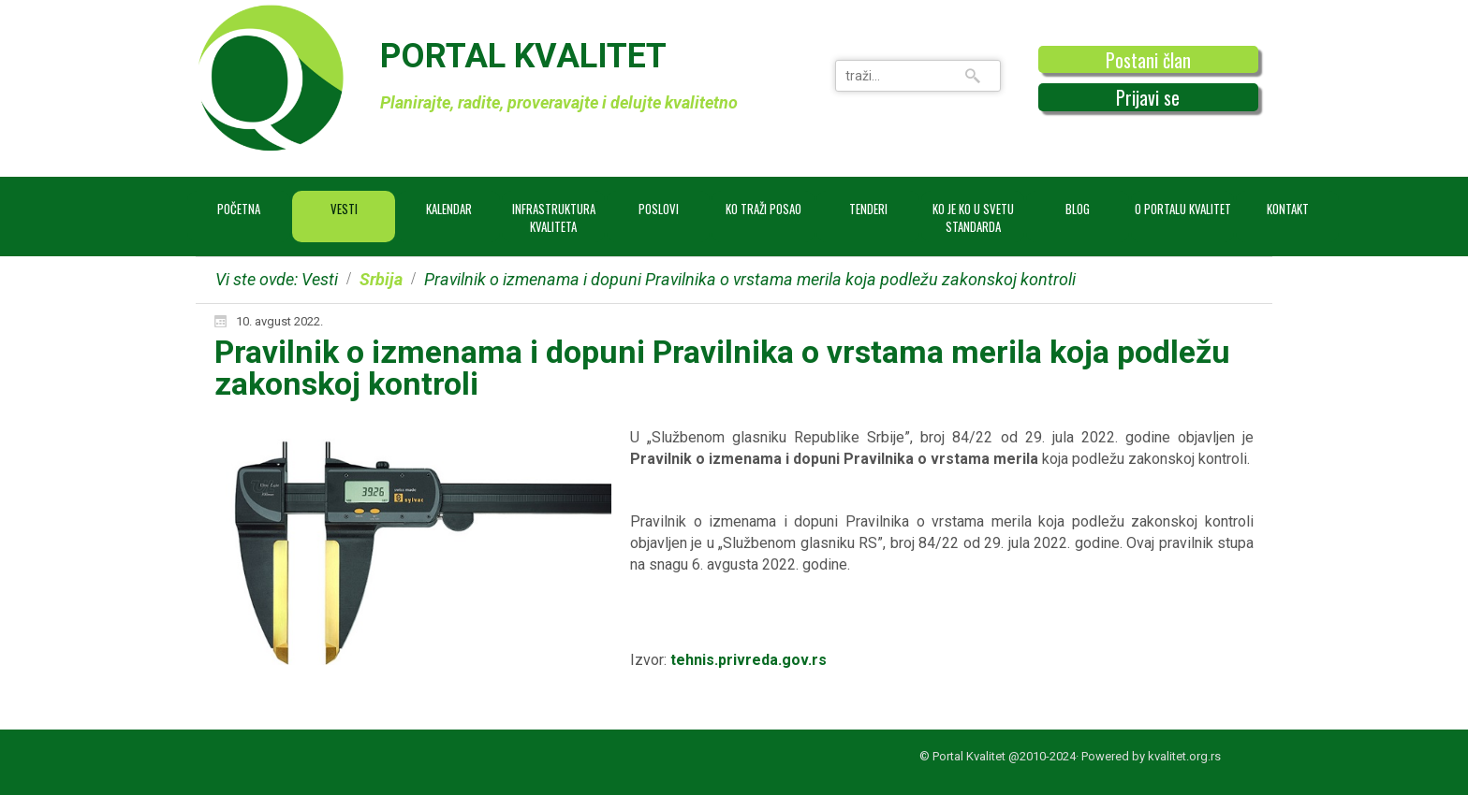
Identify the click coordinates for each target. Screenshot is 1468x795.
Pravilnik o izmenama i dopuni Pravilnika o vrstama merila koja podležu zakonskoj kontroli (722, 367)
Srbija (381, 279)
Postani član (1148, 60)
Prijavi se (1148, 97)
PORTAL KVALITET (523, 56)
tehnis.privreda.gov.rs (748, 660)
